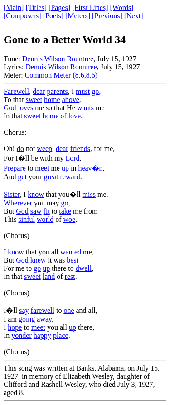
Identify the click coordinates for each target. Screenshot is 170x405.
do (20, 148)
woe (69, 219)
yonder (21, 335)
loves (26, 108)
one (68, 310)
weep (44, 148)
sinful (26, 219)
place (60, 335)
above (70, 99)
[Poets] (53, 16)
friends (80, 148)
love (74, 116)
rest (70, 276)
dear (39, 91)
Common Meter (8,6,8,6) (61, 75)
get (22, 177)
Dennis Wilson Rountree (57, 59)
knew (38, 260)
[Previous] (107, 16)
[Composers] (22, 16)
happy (42, 335)
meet (42, 168)
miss (89, 194)
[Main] (14, 7)
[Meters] (77, 16)
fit (47, 211)
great (51, 177)
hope (15, 327)
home (52, 99)
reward (70, 177)
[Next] (133, 16)
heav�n (90, 168)
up (65, 168)
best (72, 260)
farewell (42, 310)
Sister (12, 194)
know (36, 194)
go (95, 91)
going (27, 319)
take (65, 211)
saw (36, 211)
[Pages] (59, 7)
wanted (70, 252)
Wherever (18, 203)
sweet (34, 99)
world (45, 219)
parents (57, 91)
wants (85, 108)
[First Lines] (90, 7)
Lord (72, 158)
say (24, 310)
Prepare (15, 168)
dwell (84, 268)
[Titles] (36, 7)
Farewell (16, 91)
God (10, 108)
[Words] (122, 7)
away (44, 319)
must (83, 91)
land (49, 276)
